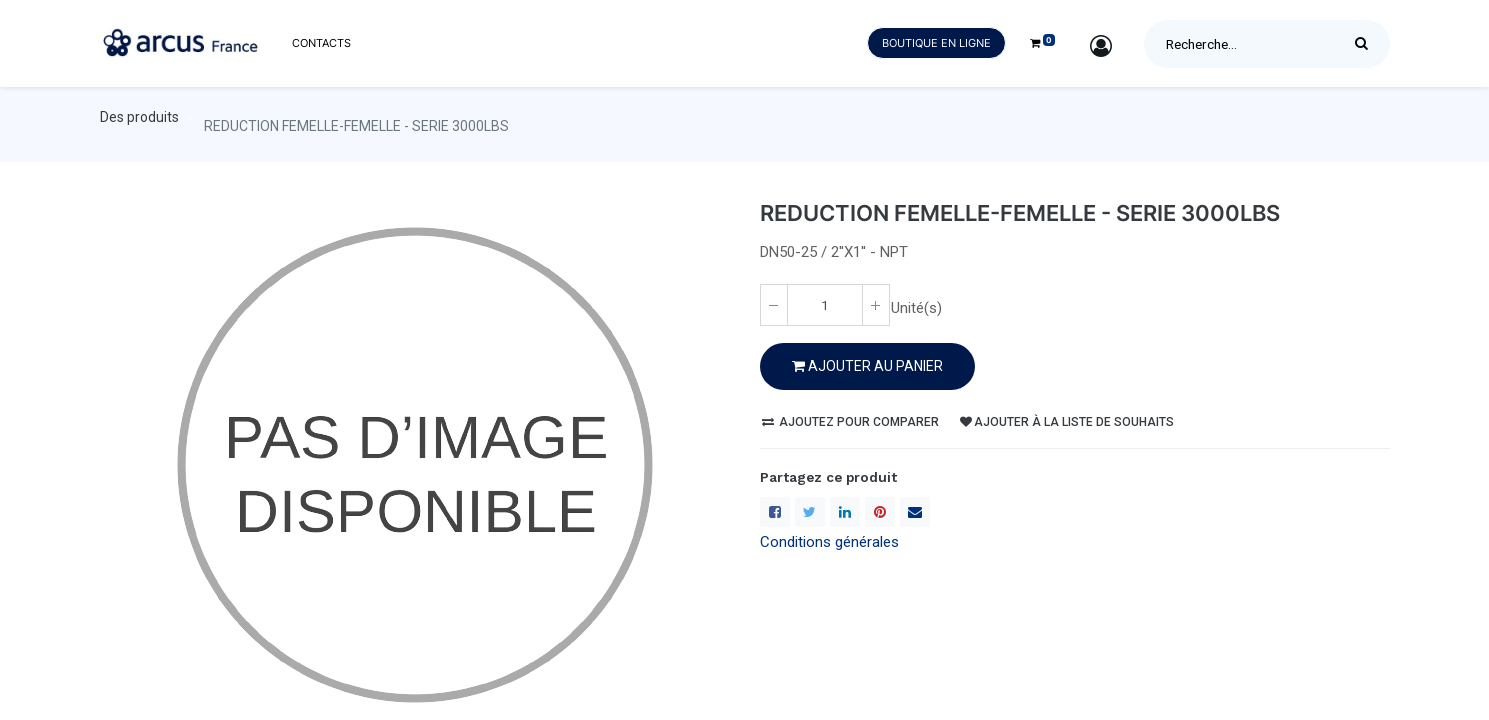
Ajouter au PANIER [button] (867, 366)
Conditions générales (829, 542)
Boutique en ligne (936, 43)
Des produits (139, 117)
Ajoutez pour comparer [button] (850, 422)
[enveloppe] (915, 512)
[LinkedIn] (845, 512)
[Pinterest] (880, 512)
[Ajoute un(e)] (876, 305)
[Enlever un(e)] (774, 305)
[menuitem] (321, 43)
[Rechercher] (1366, 44)
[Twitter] (810, 512)
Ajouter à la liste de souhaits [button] (1067, 422)
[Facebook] (775, 512)
